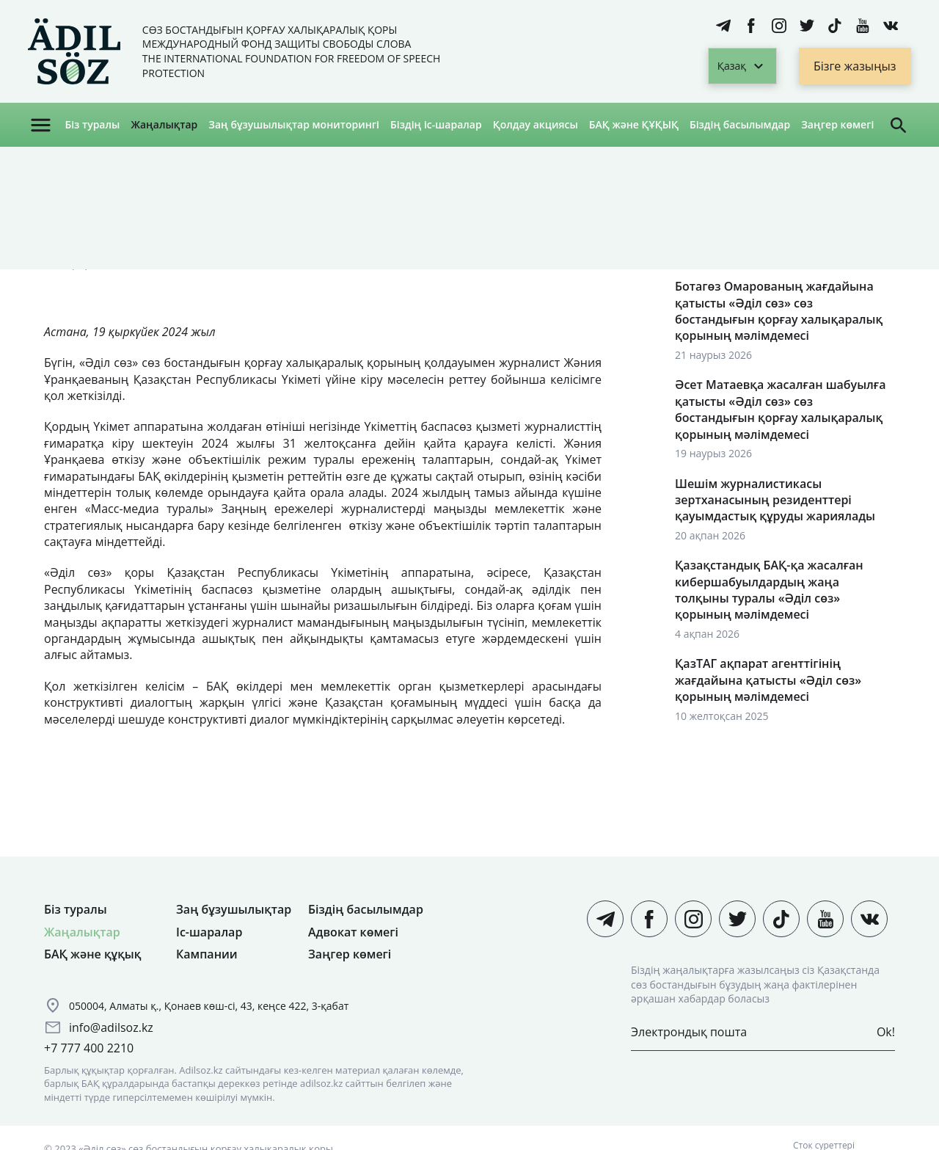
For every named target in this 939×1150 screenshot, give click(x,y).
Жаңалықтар (164, 124)
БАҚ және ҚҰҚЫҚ (634, 124)
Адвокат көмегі (353, 932)
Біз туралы (92, 124)
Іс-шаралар (209, 932)
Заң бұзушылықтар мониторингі (293, 124)
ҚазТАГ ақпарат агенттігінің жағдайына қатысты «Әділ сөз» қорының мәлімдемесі (768, 680)
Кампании (207, 954)
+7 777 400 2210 (89, 1048)
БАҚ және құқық (92, 954)
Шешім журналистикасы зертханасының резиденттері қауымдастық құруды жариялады (775, 500)
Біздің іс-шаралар (436, 124)
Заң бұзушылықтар (233, 909)
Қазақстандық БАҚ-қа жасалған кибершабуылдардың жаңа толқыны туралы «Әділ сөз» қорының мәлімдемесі (769, 589)
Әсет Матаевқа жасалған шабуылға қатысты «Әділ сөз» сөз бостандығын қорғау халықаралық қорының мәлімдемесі (780, 409)
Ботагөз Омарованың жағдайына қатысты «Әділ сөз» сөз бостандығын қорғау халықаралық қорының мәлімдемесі (779, 310)
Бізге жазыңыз (855, 66)
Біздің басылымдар (740, 124)
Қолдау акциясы (535, 124)
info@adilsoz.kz (111, 1027)
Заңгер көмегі (837, 124)
